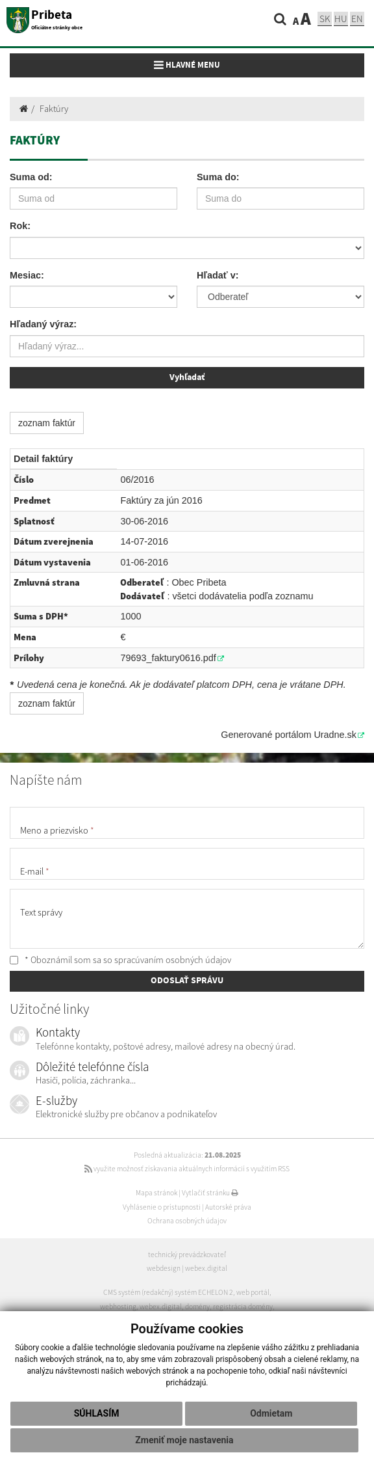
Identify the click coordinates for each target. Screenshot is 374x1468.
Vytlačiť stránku (210, 1192)
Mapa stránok (156, 1192)
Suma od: (31, 177)
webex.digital (206, 1268)
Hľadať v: (217, 275)
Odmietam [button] (271, 1413)
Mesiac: (27, 275)
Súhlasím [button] (96, 1413)
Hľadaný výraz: (43, 324)
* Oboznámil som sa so (120, 960)
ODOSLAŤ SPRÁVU (187, 980)
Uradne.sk (335, 734)
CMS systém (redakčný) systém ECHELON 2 (168, 1292)
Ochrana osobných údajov (187, 1220)
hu (340, 18)
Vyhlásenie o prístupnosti (162, 1207)
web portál (252, 1292)
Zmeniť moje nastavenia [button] (184, 1440)
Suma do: (218, 177)
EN (357, 18)
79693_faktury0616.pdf (168, 658)
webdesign (164, 1268)
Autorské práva (228, 1207)
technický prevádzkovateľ (187, 1254)
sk (324, 18)
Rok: (20, 226)
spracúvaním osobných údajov (172, 960)
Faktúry (54, 109)
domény (197, 1306)
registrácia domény (243, 1306)
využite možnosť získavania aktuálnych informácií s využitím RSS (187, 1168)
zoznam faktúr (46, 423)
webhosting (118, 1306)
